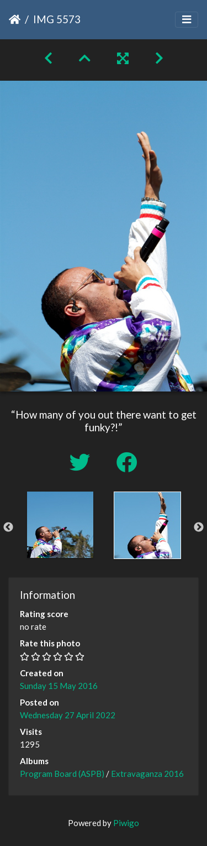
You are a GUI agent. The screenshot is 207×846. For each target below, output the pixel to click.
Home (14, 19)
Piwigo (126, 823)
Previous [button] (8, 527)
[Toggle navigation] (186, 20)
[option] (60, 525)
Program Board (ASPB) (62, 774)
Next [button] (198, 527)
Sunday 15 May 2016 (59, 686)
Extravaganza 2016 (147, 774)
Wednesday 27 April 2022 (67, 715)
